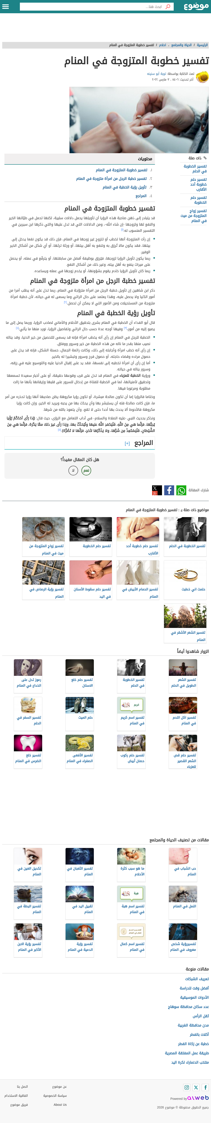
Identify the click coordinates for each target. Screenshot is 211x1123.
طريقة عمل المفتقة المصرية (187, 1053)
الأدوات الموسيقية (194, 997)
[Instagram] (186, 1087)
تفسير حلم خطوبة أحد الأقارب (198, 184)
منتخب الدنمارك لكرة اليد (190, 1062)
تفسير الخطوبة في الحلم (195, 169)
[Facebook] (205, 1087)
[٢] (65, 302)
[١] (122, 229)
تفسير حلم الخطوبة (198, 200)
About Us (60, 1105)
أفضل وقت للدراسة (194, 988)
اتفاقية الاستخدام (16, 1096)
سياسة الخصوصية (55, 1096)
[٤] (17, 328)
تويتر (157, 490)
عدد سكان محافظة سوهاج (188, 1006)
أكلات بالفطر (199, 1034)
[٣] (125, 328)
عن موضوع (59, 1087)
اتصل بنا (22, 1087)
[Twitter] (196, 1087)
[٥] (59, 429)
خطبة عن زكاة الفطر (193, 1043)
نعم (86, 470)
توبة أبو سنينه (156, 74)
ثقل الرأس (201, 1016)
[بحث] (168, 7)
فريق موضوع (19, 1105)
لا (73, 470)
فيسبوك (169, 490)
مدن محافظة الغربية (193, 1025)
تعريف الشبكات (197, 979)
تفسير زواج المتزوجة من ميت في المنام (194, 215)
